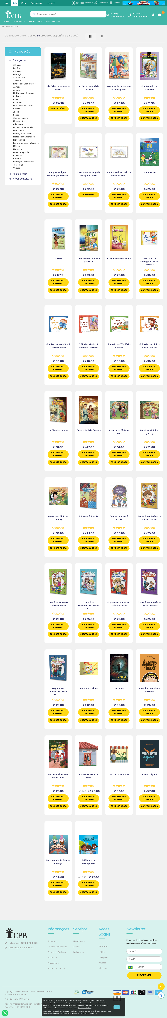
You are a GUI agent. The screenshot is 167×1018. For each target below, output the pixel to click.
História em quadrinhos (24, 137)
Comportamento (21, 118)
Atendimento (79, 941)
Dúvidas (77, 946)
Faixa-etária (35, 21)
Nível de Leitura (53, 21)
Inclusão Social (20, 140)
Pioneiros (17, 155)
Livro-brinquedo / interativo (26, 143)
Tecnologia (18, 165)
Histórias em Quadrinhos (24, 93)
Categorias (19, 21)
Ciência (16, 108)
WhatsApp (103, 968)
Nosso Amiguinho (21, 152)
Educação (17, 74)
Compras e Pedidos (57, 952)
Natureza (17, 149)
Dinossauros (19, 130)
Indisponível (58, 108)
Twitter (102, 952)
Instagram (103, 957)
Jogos (16, 112)
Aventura (17, 90)
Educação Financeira (22, 133)
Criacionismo (19, 124)
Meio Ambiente (20, 121)
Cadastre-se (78, 952)
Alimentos (17, 71)
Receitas (17, 158)
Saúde (16, 115)
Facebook (103, 946)
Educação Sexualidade (23, 161)
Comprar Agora (88, 118)
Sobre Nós (52, 941)
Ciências (17, 65)
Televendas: (21, 943)
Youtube (102, 963)
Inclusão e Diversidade (23, 105)
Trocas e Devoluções (57, 946)
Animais (16, 87)
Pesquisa (13, 26)
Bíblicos (17, 96)
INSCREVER (144, 975)
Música (16, 146)
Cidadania (17, 102)
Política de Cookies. (84, 1007)
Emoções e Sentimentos (24, 84)
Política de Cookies (56, 968)
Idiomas (17, 99)
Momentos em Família (23, 127)
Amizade (17, 80)
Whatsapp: (19, 947)
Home (6, 21)
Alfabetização (19, 77)
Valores (16, 168)
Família (16, 68)
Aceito (116, 1007)
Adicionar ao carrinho (89, 110)
